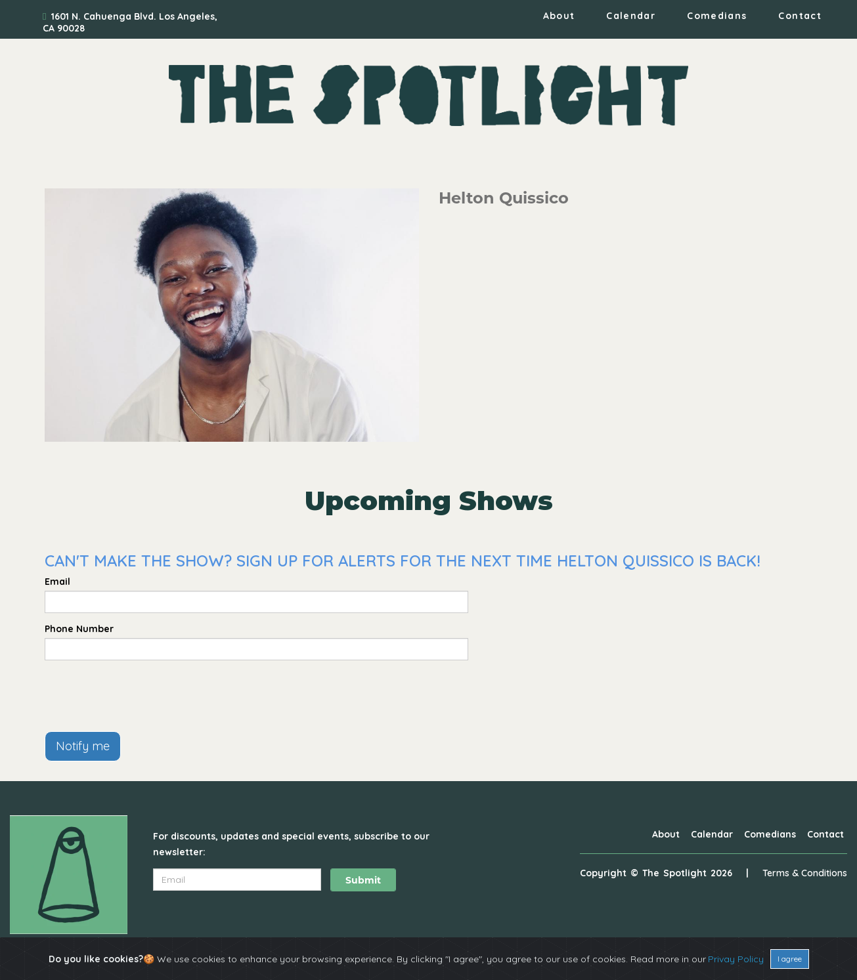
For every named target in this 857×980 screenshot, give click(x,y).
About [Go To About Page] (559, 16)
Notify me (83, 746)
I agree (790, 959)
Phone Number (79, 629)
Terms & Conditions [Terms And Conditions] (804, 873)
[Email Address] (237, 879)
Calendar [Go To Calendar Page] (630, 16)
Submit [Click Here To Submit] (363, 880)
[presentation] (144, 695)
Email (57, 581)
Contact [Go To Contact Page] (800, 16)
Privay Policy (736, 959)
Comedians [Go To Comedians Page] (717, 16)
